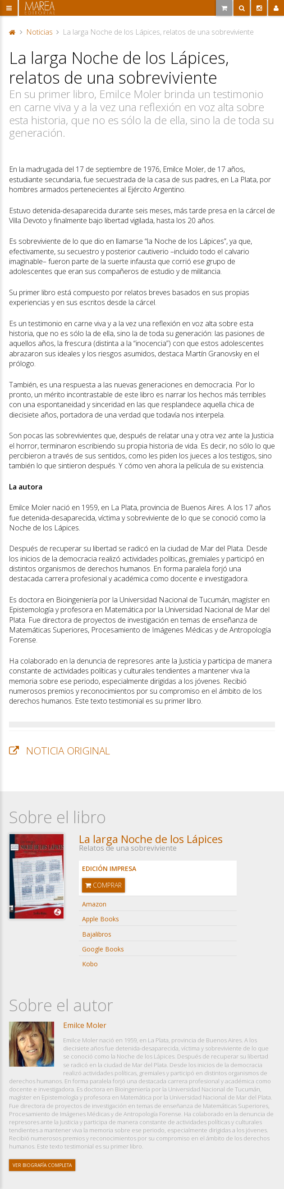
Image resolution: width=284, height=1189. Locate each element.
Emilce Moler (84, 1025)
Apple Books (100, 919)
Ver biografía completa (42, 1165)
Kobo (90, 964)
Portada (12, 32)
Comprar (103, 885)
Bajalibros (96, 934)
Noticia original (68, 751)
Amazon (94, 904)
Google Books (103, 949)
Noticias (39, 32)
